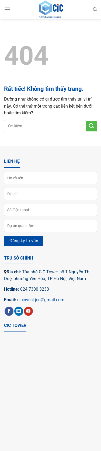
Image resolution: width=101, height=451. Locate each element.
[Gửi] (91, 126)
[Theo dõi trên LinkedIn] (18, 311)
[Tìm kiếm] (95, 9)
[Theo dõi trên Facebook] (9, 311)
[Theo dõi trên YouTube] (28, 311)
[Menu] (7, 9)
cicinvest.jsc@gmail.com (40, 299)
